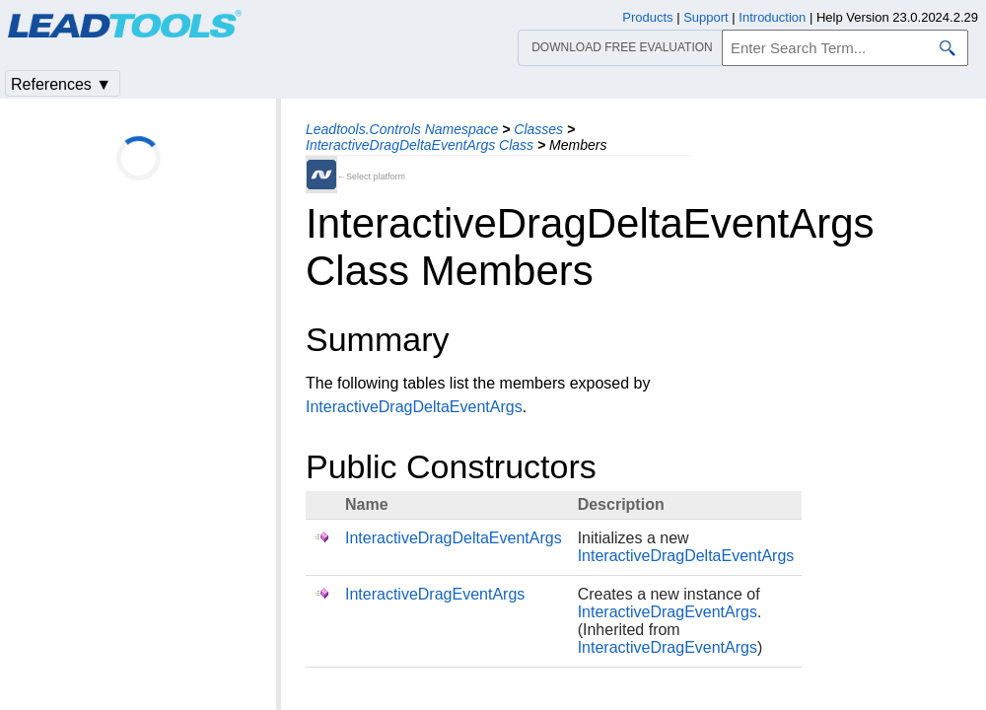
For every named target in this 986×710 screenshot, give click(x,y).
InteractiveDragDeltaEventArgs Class (419, 145)
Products (647, 17)
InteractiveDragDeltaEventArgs (414, 406)
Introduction (772, 17)
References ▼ (61, 84)
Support (706, 17)
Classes (538, 129)
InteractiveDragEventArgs (435, 594)
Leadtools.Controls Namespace (402, 129)
